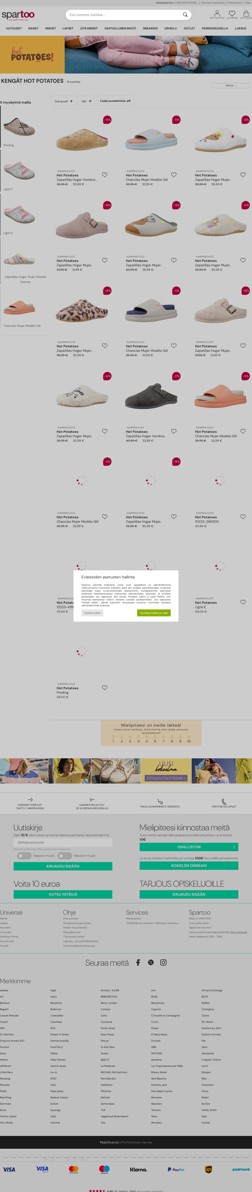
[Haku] (185, 15)
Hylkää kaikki (92, 612)
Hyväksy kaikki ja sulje (154, 612)
